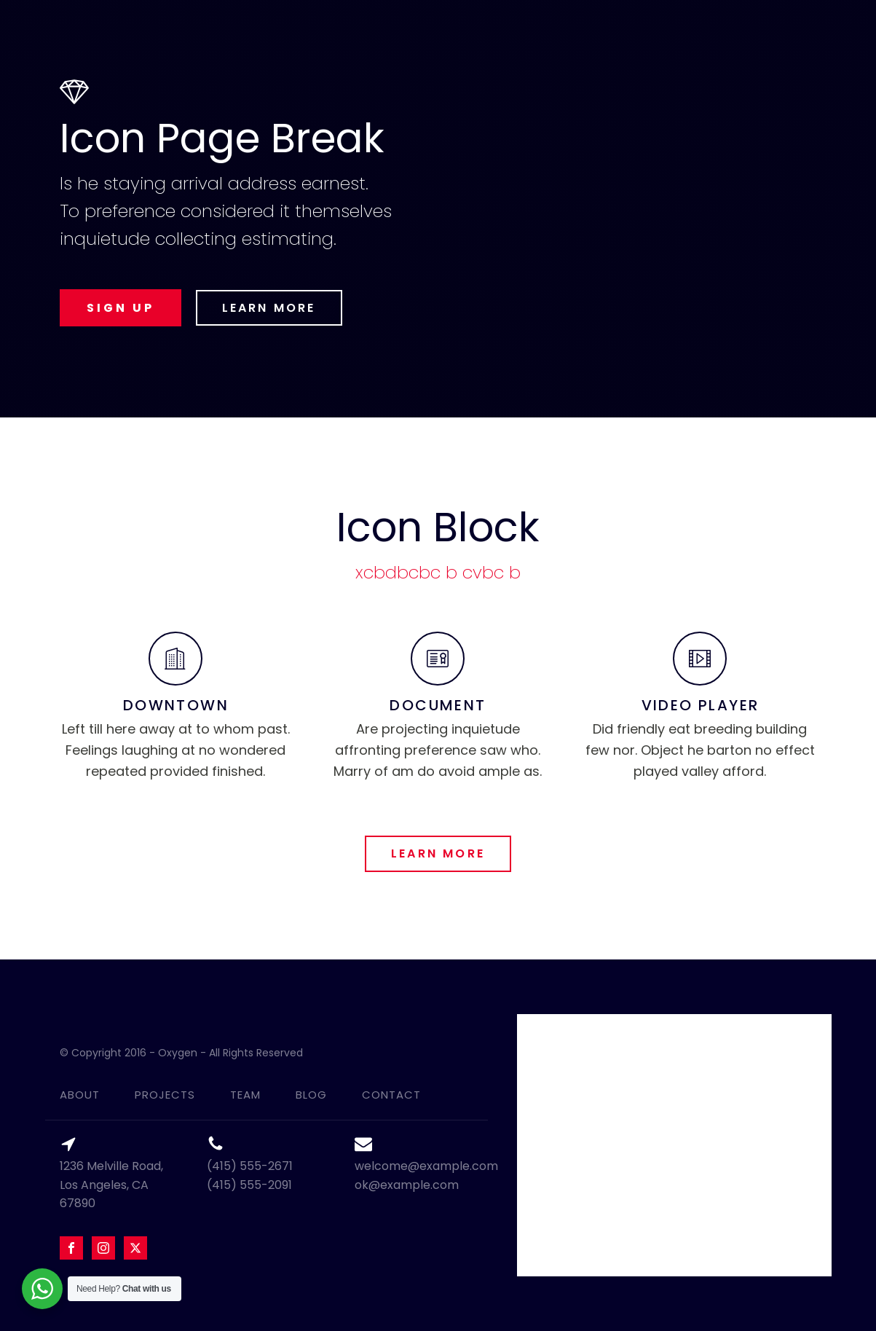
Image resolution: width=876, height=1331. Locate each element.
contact (391, 1094)
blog (311, 1094)
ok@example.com (407, 1185)
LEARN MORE (269, 307)
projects (165, 1094)
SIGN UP (120, 307)
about (80, 1094)
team (245, 1094)
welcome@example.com (426, 1166)
